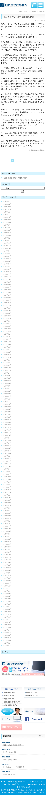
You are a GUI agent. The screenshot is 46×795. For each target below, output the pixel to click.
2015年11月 (7, 526)
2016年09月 (7, 500)
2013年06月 (7, 601)
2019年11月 (7, 401)
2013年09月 (7, 594)
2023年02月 (7, 300)
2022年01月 (7, 334)
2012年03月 (7, 640)
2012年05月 (7, 635)
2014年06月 (7, 570)
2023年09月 (7, 282)
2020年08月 (7, 378)
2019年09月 (7, 407)
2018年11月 (7, 433)
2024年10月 (7, 248)
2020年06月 (7, 383)
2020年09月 (7, 375)
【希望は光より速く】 (10, 759)
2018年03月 (7, 453)
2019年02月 (7, 425)
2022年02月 (7, 331)
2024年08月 (7, 253)
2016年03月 (7, 516)
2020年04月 (7, 388)
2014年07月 (7, 568)
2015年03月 (7, 547)
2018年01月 (7, 459)
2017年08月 (7, 471)
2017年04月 (7, 482)
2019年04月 (7, 420)
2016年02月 (7, 518)
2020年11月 (7, 370)
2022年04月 (7, 326)
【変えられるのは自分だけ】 (13, 745)
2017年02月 (7, 487)
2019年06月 (7, 414)
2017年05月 (7, 479)
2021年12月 (7, 336)
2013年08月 (7, 596)
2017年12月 (7, 461)
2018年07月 (7, 443)
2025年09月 (7, 220)
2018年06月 (7, 446)
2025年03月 (7, 235)
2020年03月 (7, 391)
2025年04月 (7, 233)
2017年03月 (7, 484)
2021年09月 (7, 344)
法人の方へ (34, 782)
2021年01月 (7, 365)
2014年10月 (7, 560)
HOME (3, 782)
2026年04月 (7, 201)
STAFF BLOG (32, 784)
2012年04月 (7, 638)
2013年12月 (7, 586)
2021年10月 (7, 342)
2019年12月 (7, 399)
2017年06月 (7, 477)
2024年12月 (7, 243)
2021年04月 (7, 357)
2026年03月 (7, 204)
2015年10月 (7, 529)
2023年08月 (7, 285)
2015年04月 (7, 544)
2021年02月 (7, 362)
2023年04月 (7, 295)
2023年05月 (7, 292)
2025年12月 (7, 212)
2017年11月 (7, 464)
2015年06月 (7, 539)
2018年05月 (7, 448)
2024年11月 (7, 246)
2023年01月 (7, 303)
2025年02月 (7, 238)
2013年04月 (7, 606)
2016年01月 (7, 521)
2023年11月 (7, 277)
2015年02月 (7, 549)
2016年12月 (7, 492)
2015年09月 (7, 531)
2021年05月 (7, 355)
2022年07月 (7, 318)
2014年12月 (7, 555)
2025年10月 (7, 217)
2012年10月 (7, 622)
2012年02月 (7, 643)
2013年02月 (7, 612)
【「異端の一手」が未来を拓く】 (14, 767)
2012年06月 (7, 633)
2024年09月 (7, 251)
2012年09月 (7, 625)
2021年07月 (7, 349)
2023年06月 (7, 290)
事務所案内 (11, 782)
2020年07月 (7, 381)
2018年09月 (7, 438)
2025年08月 (7, 222)
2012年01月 (7, 645)
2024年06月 (7, 259)
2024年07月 (7, 256)
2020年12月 (7, 368)
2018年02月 (7, 456)
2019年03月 (7, 422)
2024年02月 (7, 269)
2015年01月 (7, 552)
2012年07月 (7, 630)
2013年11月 (7, 588)
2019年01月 (7, 427)
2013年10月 (7, 591)
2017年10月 (7, 466)
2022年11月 (7, 308)
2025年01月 (7, 240)
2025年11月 (7, 214)
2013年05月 (7, 604)
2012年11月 (7, 619)
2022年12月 (7, 305)
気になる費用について (16, 784)
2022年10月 (7, 311)
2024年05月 (7, 261)
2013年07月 (7, 599)
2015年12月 (7, 523)
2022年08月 (7, 316)
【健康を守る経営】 (9, 774)
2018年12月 (7, 430)
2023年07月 (7, 287)
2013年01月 (7, 614)
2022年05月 (7, 324)
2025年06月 (7, 227)
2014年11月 (7, 557)
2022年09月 (7, 313)
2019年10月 (7, 404)
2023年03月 (7, 298)
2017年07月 (7, 474)
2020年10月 (7, 373)
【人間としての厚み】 (10, 752)
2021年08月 (7, 347)
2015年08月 (7, 534)
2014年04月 (7, 575)
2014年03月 (7, 578)
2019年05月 (7, 417)
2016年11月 (7, 495)
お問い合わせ (26, 787)
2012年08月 (7, 627)
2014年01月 (7, 583)
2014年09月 (7, 562)
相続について (23, 782)
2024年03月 (7, 266)
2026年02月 (7, 207)
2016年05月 (7, 510)
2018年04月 (7, 451)
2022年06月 (7, 321)
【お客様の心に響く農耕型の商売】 (19, 16)
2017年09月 (7, 469)
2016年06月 (7, 508)
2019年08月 (7, 409)
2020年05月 (7, 386)
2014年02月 (7, 581)
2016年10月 (7, 498)
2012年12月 (7, 617)
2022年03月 (7, 329)
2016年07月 (7, 505)
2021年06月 (7, 352)
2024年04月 (7, 264)
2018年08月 (7, 440)
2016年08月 (7, 503)
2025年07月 (7, 225)
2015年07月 (7, 536)
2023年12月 (7, 274)
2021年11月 (7, 339)
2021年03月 (7, 360)
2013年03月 (7, 609)
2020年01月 (7, 396)
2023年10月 (7, 279)
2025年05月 (7, 230)
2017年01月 (7, 490)
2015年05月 (7, 542)
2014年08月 (7, 565)
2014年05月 (7, 573)
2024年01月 (7, 272)
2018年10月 (7, 435)
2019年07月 (7, 412)
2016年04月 (7, 513)
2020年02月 (7, 394)
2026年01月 (7, 209)
